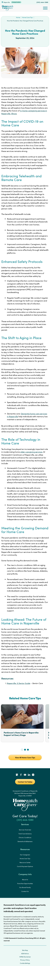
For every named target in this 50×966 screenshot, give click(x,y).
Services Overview (25, 830)
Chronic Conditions (25, 837)
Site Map (25, 950)
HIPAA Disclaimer (25, 957)
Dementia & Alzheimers (25, 841)
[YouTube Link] (25, 775)
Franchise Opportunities (25, 883)
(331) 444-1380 (42, 2)
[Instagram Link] (33, 775)
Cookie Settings (25, 963)
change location (16, 2)
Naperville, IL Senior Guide (18, 683)
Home (18, 17)
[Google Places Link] (17, 775)
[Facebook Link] (21, 775)
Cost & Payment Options (25, 866)
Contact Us (25, 891)
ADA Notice (25, 954)
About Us (25, 880)
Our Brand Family (25, 887)
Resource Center (25, 862)
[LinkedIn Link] (29, 775)
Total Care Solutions (25, 834)
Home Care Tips (27, 17)
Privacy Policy (25, 960)
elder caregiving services (31, 452)
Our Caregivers (25, 855)
